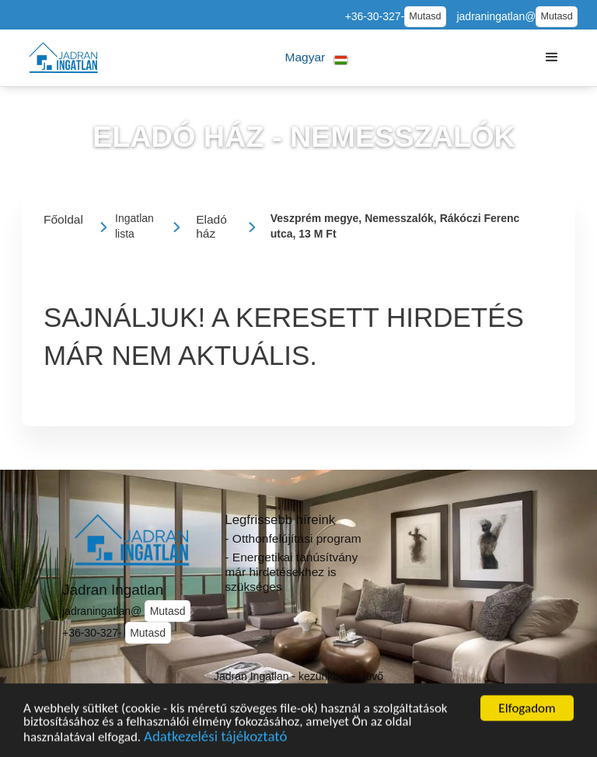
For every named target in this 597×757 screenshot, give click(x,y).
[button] (317, 58)
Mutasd (425, 16)
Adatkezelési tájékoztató (215, 740)
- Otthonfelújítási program (293, 538)
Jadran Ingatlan (112, 590)
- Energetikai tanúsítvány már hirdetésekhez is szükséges (291, 571)
